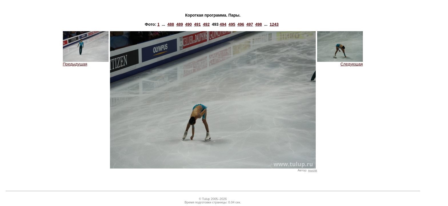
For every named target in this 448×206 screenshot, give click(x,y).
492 (206, 24)
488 (170, 24)
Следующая (340, 62)
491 (197, 24)
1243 (274, 24)
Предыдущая (86, 62)
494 (223, 24)
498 (258, 24)
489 (179, 24)
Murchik (312, 170)
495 (232, 24)
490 (188, 24)
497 (249, 24)
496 (240, 24)
